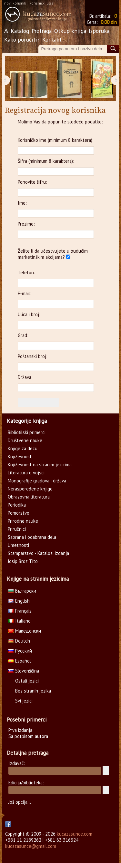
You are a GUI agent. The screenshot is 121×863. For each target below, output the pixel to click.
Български (22, 591)
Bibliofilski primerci (26, 432)
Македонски (24, 631)
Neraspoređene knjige (30, 489)
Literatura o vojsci (26, 473)
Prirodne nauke (23, 521)
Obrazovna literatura (29, 497)
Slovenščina (23, 671)
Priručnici (17, 529)
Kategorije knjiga (27, 420)
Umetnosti (18, 545)
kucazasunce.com (74, 834)
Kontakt (52, 39)
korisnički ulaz (41, 3)
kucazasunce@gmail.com (30, 846)
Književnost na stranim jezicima (40, 464)
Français (20, 611)
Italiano (19, 621)
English (19, 601)
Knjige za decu (22, 448)
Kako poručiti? (22, 39)
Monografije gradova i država (37, 481)
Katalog (20, 30)
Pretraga (42, 30)
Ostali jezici (27, 681)
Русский (20, 651)
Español (19, 661)
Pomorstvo (18, 513)
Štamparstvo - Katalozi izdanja (38, 553)
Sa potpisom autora (28, 736)
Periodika (17, 505)
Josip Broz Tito (23, 561)
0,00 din (109, 22)
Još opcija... (19, 802)
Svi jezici (24, 701)
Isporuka (99, 30)
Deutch (19, 641)
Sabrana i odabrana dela (32, 537)
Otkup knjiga (70, 30)
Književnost (20, 456)
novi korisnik (15, 3)
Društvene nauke (25, 440)
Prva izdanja (20, 730)
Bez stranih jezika (33, 691)
